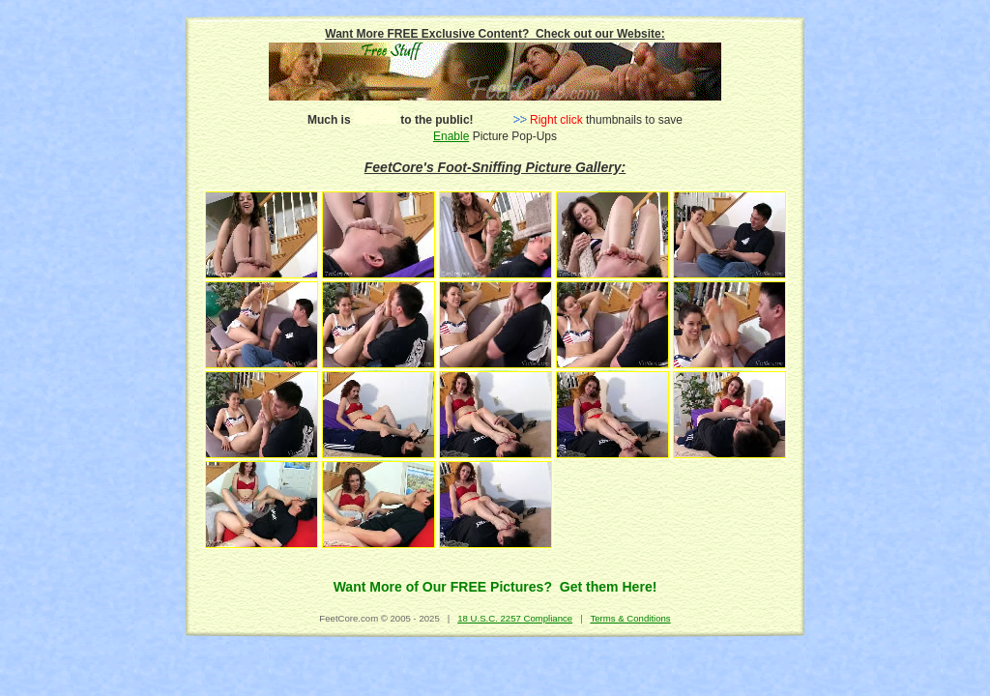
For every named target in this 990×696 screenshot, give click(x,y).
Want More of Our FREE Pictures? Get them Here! (495, 586)
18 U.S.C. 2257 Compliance (514, 618)
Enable (451, 136)
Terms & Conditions (630, 618)
